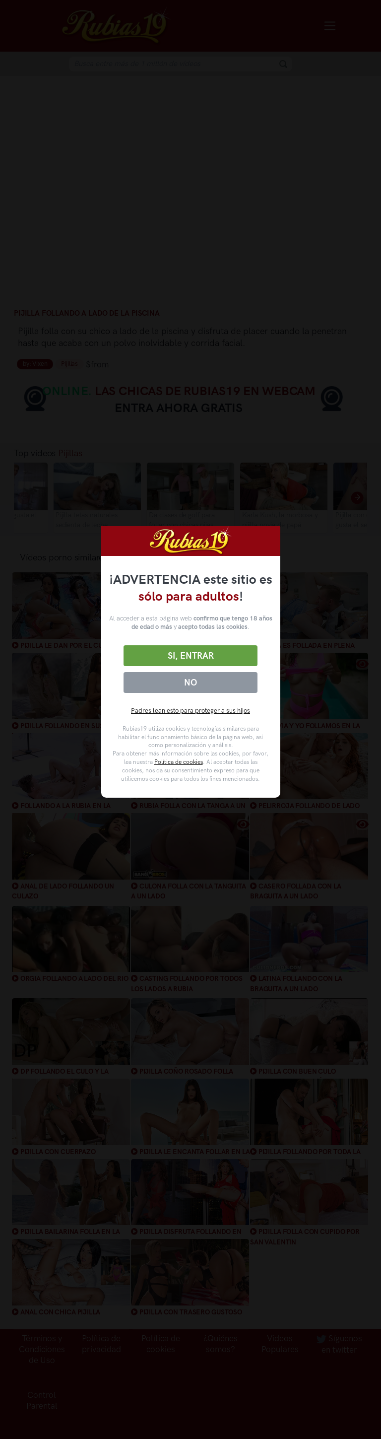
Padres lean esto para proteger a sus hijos (190, 710)
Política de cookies (178, 761)
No (190, 682)
